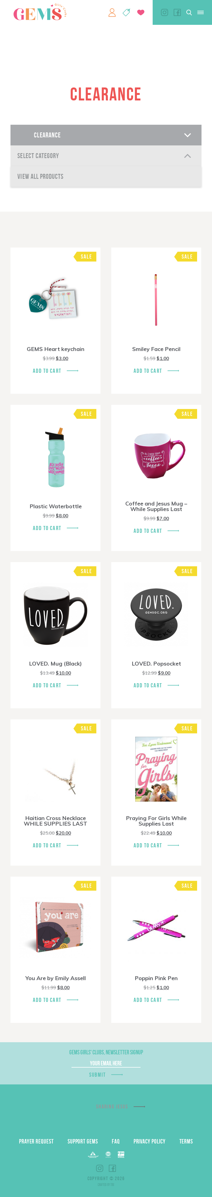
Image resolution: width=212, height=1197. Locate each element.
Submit (97, 1075)
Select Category (38, 155)
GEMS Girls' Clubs (40, 12)
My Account (112, 12)
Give (140, 12)
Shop (126, 12)
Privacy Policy (150, 1141)
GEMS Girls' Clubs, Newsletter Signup (106, 1052)
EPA (121, 1154)
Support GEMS (83, 1141)
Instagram (164, 12)
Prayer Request (36, 1141)
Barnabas (93, 1154)
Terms (186, 1141)
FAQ (116, 1141)
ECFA (108, 1154)
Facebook (177, 12)
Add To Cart (47, 371)
